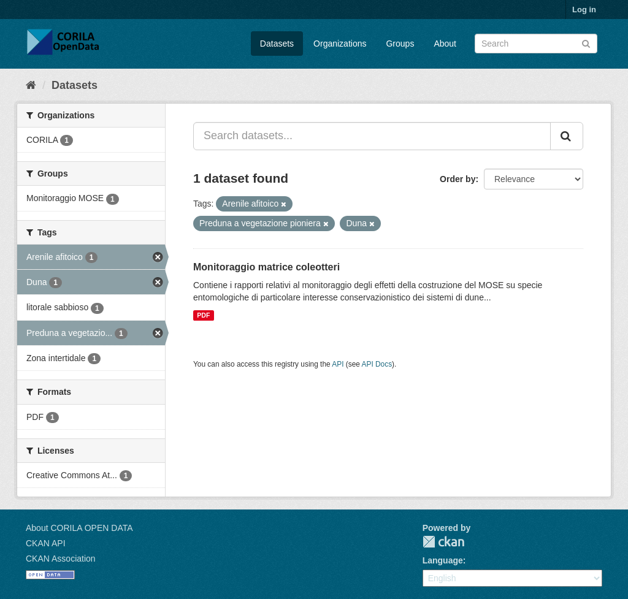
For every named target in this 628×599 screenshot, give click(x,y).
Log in (584, 9)
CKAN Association (61, 558)
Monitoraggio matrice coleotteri (266, 267)
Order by (457, 179)
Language (443, 560)
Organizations (339, 43)
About (445, 43)
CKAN (443, 541)
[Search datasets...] (372, 136)
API (337, 364)
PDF (203, 315)
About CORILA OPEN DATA (79, 528)
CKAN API (46, 543)
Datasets (277, 43)
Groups (400, 43)
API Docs (377, 364)
